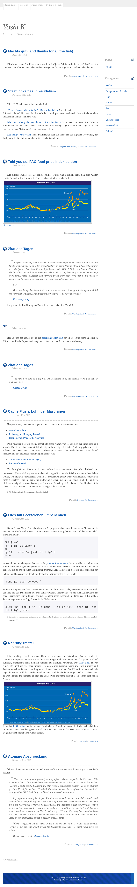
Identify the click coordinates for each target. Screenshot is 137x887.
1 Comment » (92, 741)
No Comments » (91, 76)
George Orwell (20, 388)
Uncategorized (112, 119)
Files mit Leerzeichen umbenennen (37, 515)
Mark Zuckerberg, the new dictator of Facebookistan (34, 122)
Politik (109, 102)
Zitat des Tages (20, 249)
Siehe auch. (8, 225)
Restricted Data (41, 836)
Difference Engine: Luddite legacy (25, 459)
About (108, 67)
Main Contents (37, 5)
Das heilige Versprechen (19, 134)
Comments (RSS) (75, 880)
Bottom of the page (54, 5)
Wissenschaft (112, 125)
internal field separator (57, 563)
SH (85, 877)
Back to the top (11, 5)
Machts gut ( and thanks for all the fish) (40, 51)
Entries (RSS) (59, 880)
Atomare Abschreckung (27, 756)
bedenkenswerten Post (52, 338)
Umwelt (109, 114)
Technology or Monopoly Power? (24, 434)
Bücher (109, 85)
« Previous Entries (10, 860)
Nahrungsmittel (21, 643)
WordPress (79, 877)
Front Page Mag (21, 299)
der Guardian (19, 726)
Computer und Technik (116, 91)
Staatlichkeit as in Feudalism (32, 91)
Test (107, 108)
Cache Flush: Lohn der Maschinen (36, 411)
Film (108, 97)
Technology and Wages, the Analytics (26, 438)
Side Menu (24, 5)
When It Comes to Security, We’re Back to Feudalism (32, 110)
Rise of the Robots (17, 430)
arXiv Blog (84, 662)
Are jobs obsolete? (17, 463)
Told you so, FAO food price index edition (42, 162)
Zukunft (109, 131)
